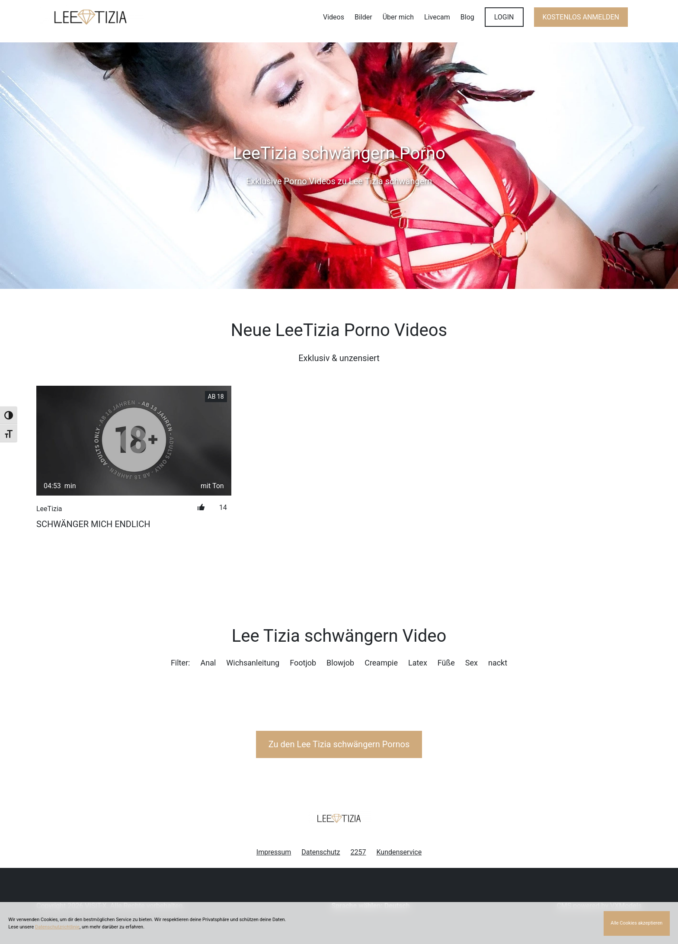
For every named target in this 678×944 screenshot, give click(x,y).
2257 (358, 852)
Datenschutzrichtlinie (57, 927)
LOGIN (504, 17)
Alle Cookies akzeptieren (636, 923)
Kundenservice (399, 852)
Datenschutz (320, 852)
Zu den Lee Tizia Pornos (339, 744)
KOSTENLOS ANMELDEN (581, 17)
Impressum (273, 852)
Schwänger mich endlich (93, 524)
